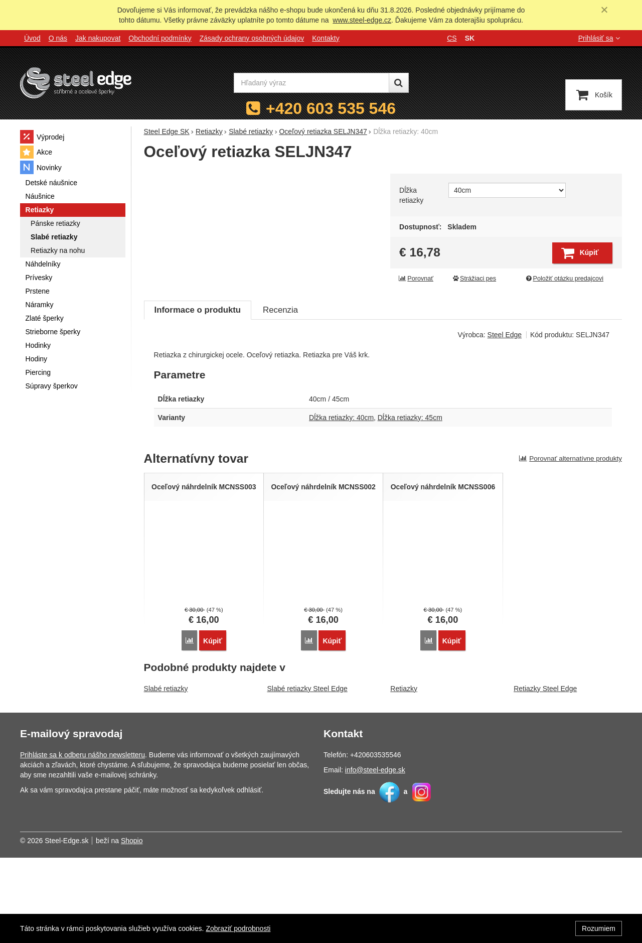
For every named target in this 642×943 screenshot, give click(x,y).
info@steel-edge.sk (375, 855)
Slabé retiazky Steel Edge (307, 774)
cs (451, 38)
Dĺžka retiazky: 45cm (410, 505)
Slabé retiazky (166, 774)
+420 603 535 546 (331, 108)
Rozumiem (598, 928)
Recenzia (280, 397)
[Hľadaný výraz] (311, 83)
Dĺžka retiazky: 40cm (341, 505)
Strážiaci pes (474, 278)
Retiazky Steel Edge (545, 774)
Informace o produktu (197, 397)
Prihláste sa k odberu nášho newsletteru (82, 840)
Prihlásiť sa (600, 38)
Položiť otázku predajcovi (564, 278)
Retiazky (403, 774)
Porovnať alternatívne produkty (570, 546)
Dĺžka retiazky (411, 195)
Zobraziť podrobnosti (238, 928)
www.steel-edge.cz (362, 20)
